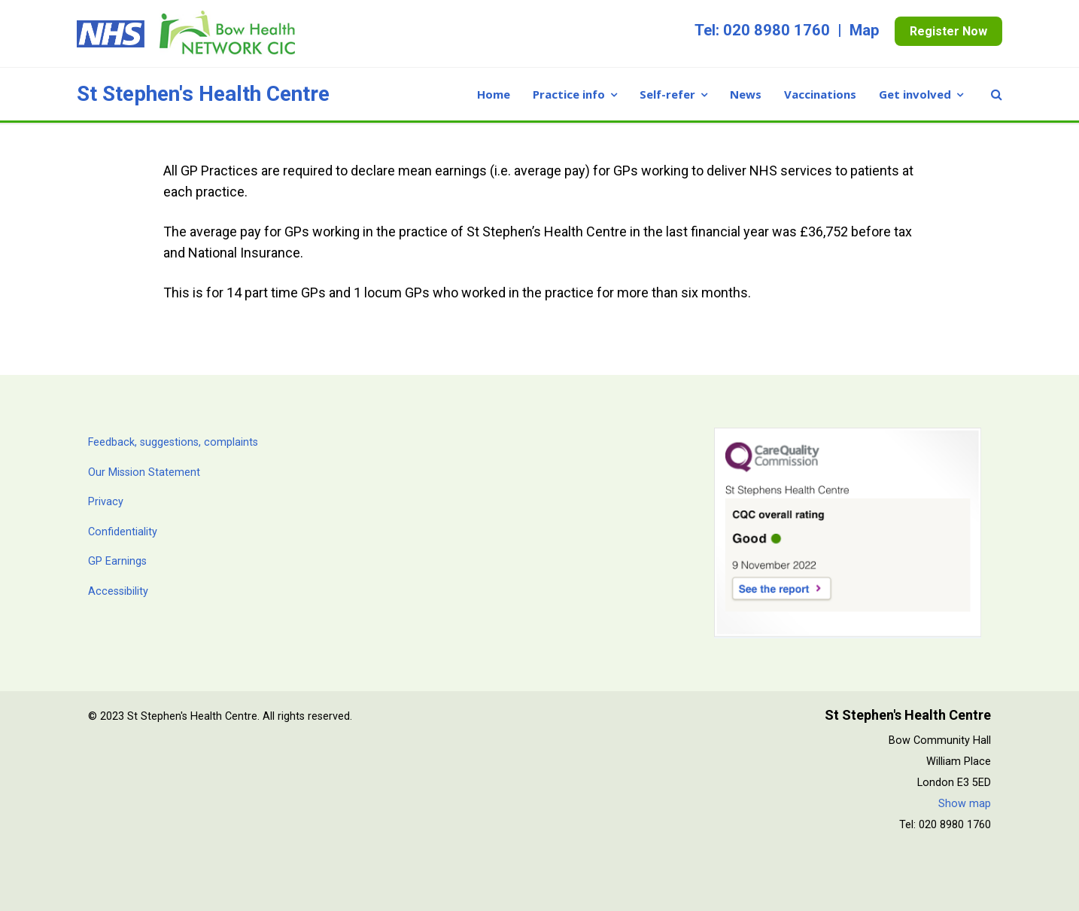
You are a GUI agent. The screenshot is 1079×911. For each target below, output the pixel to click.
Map (865, 30)
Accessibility (118, 591)
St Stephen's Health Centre (203, 94)
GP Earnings (117, 561)
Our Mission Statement (144, 472)
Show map (964, 803)
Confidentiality (122, 532)
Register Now (948, 31)
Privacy (105, 501)
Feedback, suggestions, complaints (173, 442)
